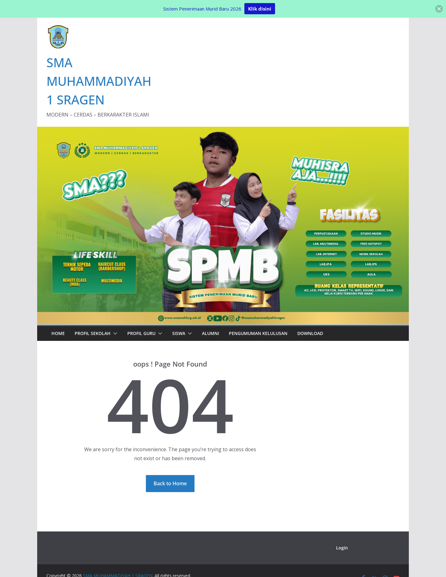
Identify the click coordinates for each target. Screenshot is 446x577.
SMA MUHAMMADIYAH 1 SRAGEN (98, 81)
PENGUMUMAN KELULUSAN (258, 333)
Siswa (178, 333)
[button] (114, 333)
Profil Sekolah (93, 333)
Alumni (210, 333)
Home (58, 333)
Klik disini (259, 9)
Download (310, 333)
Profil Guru (141, 333)
